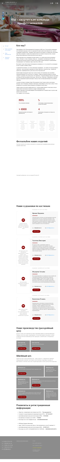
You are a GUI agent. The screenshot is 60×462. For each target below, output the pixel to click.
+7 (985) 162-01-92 (7, 447)
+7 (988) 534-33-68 (8, 445)
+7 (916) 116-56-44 (37, 228)
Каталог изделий (37, 448)
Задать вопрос (36, 231)
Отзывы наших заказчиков (36, 451)
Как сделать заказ (37, 445)
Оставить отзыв (22, 348)
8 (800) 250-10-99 (10, 2)
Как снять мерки (37, 443)
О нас (34, 441)
